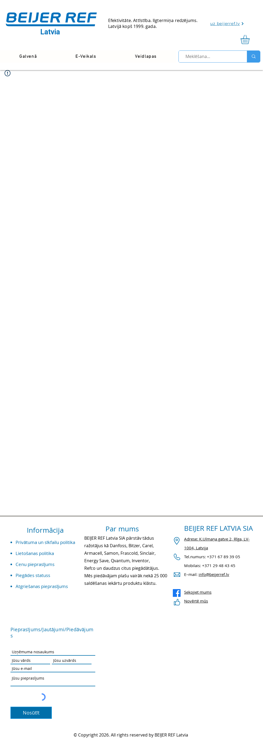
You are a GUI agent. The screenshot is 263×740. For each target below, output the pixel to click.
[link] (250, 39)
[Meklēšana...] (210, 56)
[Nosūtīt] (31, 713)
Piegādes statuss (33, 575)
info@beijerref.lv (214, 574)
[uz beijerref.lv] (227, 23)
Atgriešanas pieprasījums (42, 586)
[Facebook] (177, 593)
